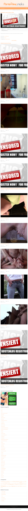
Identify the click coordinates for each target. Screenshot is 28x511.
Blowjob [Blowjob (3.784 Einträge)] (17, 481)
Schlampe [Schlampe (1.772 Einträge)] (25, 484)
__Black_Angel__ (3, 491)
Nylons (2, 459)
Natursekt (2, 458)
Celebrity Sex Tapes (4, 420)
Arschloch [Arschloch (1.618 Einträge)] (11, 481)
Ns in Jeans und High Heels (5, 299)
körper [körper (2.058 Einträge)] (1, 484)
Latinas (2, 452)
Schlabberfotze (3, 468)
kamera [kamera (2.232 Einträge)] (25, 483)
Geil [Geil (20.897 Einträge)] (21, 483)
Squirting (2, 472)
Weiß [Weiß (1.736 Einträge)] (25, 486)
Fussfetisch (2, 436)
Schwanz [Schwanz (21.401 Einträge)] (3, 486)
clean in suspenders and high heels (6, 98)
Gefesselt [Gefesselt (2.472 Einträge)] (18, 483)
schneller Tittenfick (4, 269)
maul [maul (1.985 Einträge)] (6, 484)
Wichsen (2, 477)
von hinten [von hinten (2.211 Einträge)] (23, 486)
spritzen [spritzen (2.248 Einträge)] (16, 486)
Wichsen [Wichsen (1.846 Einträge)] (2, 487)
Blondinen (2, 414)
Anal (5, 37)
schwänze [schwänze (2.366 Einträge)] (7, 486)
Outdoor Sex (3, 461)
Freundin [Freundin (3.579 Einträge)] (14, 483)
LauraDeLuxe (6, 36)
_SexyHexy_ (2, 500)
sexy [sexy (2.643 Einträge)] (10, 486)
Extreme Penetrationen (4, 429)
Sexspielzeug (3, 469)
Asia (1, 410)
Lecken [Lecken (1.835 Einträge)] (3, 484)
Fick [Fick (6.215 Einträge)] (3, 483)
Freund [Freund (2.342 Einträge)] (12, 483)
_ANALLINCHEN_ (3, 494)
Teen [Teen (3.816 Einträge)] (18, 486)
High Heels (2, 446)
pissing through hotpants (5, 218)
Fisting (2, 432)
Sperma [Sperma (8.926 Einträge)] (13, 486)
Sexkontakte (13, 507)
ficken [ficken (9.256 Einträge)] (6, 483)
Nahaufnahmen (3, 456)
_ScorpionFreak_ (3, 498)
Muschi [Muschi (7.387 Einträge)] (11, 484)
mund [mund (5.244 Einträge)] (9, 484)
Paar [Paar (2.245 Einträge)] (19, 484)
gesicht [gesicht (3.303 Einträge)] (23, 483)
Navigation (3, 8)
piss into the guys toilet (4, 128)
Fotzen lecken (3, 433)
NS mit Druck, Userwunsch (5, 243)
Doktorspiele (3, 426)
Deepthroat (2, 423)
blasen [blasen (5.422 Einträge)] (14, 481)
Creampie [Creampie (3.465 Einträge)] (20, 481)
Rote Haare (2, 465)
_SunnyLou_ (3, 501)
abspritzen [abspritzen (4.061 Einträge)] (3, 481)
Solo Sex (2, 471)
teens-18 (2, 475)
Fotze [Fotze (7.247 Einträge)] (9, 483)
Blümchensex (3, 417)
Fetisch (2, 430)
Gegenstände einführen (4, 439)
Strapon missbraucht (4, 355)
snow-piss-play (3, 69)
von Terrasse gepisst (4, 325)
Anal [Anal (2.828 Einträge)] (6, 481)
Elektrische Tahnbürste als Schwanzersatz (7, 384)
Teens (2, 474)
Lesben (2, 453)
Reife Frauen (3, 462)
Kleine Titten (3, 449)
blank (6, 39)
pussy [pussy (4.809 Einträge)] (21, 484)
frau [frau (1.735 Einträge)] (10, 483)
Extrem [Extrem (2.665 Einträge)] (2, 483)
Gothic (2, 442)
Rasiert (9, 39)
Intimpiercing (3, 448)
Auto (2, 411)
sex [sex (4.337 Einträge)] (9, 486)
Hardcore (2, 445)
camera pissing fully (4, 158)
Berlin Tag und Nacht (4, 413)
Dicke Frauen (3, 424)
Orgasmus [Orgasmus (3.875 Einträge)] (17, 484)
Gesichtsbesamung (4, 440)
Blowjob (2, 416)
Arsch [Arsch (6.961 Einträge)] (8, 481)
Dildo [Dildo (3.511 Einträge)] (25, 481)
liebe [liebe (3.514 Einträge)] (5, 484)
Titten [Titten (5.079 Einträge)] (21, 486)
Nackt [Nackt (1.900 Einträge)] (14, 484)
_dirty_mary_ (3, 497)
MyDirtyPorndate (3, 455)
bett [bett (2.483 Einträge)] (12, 481)
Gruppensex (3, 443)
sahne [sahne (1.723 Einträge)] (23, 484)
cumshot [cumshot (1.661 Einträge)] (23, 481)
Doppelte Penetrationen (4, 427)
